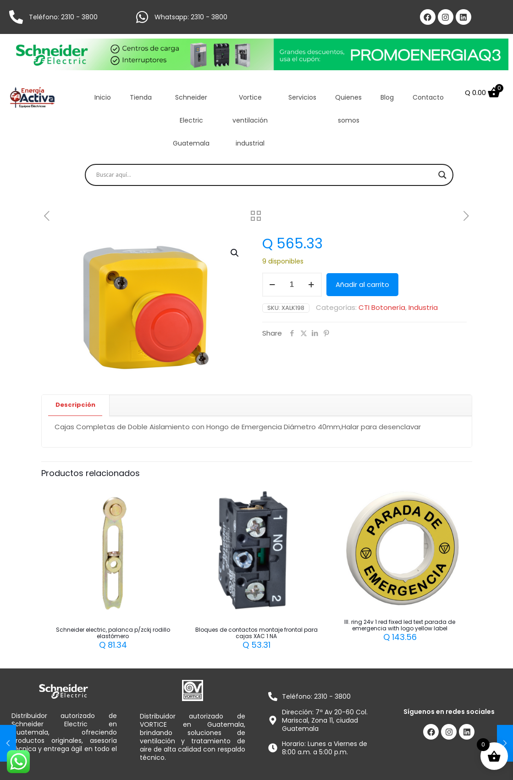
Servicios (302, 97)
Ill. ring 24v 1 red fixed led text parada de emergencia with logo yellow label (399, 625)
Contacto (428, 97)
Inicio (102, 97)
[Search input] (265, 174)
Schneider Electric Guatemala (191, 120)
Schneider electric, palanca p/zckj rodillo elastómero (113, 633)
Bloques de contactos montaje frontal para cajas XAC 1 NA (256, 633)
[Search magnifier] (442, 174)
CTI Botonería (382, 307)
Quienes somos (348, 109)
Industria (423, 307)
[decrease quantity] (273, 284)
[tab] (76, 405)
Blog (387, 97)
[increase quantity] (311, 284)
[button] (235, 253)
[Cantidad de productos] (292, 285)
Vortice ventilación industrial (250, 120)
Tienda (141, 97)
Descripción (75, 404)
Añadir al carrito (362, 284)
